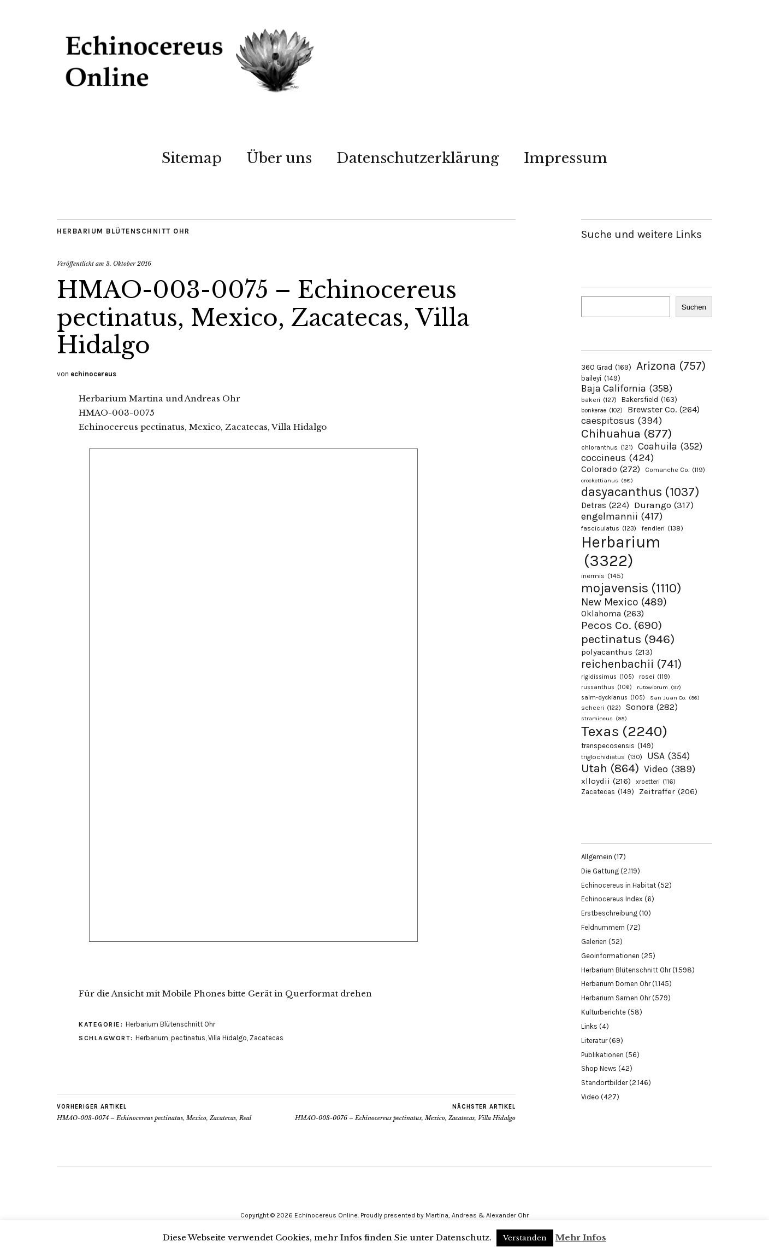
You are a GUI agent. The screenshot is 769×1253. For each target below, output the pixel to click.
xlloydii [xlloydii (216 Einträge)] (606, 781)
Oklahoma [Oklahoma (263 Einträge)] (612, 613)
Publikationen (602, 1055)
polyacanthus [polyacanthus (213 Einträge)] (617, 652)
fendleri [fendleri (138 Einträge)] (662, 528)
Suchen (694, 307)
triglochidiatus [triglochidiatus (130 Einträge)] (611, 757)
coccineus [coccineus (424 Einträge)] (617, 458)
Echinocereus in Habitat (618, 885)
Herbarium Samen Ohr (615, 998)
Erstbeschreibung (609, 913)
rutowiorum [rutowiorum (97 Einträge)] (659, 687)
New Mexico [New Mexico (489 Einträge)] (624, 602)
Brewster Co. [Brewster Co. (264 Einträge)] (664, 409)
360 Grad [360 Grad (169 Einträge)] (606, 367)
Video (590, 1097)
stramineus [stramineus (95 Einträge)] (604, 718)
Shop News (599, 1068)
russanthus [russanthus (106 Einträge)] (606, 687)
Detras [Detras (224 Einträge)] (605, 505)
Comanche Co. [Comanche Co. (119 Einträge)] (675, 470)
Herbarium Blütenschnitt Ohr (123, 231)
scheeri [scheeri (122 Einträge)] (601, 708)
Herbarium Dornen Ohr (615, 984)
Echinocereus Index (612, 899)
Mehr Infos (580, 1237)
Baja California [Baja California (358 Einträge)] (626, 388)
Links (589, 1026)
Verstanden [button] (525, 1238)
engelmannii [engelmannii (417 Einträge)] (621, 516)
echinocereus (93, 374)
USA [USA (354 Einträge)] (668, 755)
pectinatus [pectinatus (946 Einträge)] (628, 639)
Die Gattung (600, 871)
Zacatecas (266, 1038)
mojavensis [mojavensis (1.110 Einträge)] (631, 588)
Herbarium (151, 1038)
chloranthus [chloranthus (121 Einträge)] (607, 447)
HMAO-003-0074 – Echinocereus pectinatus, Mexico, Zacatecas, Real (154, 1112)
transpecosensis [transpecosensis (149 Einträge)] (617, 746)
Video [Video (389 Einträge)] (669, 769)
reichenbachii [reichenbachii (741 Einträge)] (631, 664)
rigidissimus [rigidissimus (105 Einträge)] (607, 676)
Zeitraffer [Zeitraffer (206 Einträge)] (668, 791)
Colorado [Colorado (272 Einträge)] (610, 469)
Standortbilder (604, 1083)
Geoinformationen (610, 956)
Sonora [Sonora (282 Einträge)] (652, 707)
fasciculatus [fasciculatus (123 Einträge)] (608, 528)
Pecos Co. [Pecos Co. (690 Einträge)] (621, 625)
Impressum (565, 158)
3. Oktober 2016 (128, 263)
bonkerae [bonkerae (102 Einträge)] (602, 410)
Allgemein (596, 857)
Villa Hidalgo (227, 1038)
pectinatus (188, 1038)
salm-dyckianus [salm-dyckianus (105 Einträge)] (613, 697)
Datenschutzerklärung (417, 158)
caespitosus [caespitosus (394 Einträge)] (621, 421)
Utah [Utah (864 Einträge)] (610, 768)
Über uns (279, 158)
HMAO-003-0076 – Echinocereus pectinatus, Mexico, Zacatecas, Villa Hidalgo (405, 1112)
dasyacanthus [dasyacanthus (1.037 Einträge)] (640, 492)
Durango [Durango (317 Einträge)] (664, 504)
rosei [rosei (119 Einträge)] (654, 676)
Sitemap (192, 158)
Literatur (594, 1040)
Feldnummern (603, 927)
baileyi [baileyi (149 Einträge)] (600, 378)
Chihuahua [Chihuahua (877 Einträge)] (626, 434)
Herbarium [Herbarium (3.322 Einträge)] (620, 551)
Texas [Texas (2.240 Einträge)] (624, 731)
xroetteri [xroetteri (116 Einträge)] (656, 781)
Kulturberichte (603, 1012)
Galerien (594, 941)
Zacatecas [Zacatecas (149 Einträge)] (607, 792)
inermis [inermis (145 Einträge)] (602, 576)
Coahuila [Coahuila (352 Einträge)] (670, 446)
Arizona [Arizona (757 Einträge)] (671, 365)
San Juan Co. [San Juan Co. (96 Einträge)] (675, 697)
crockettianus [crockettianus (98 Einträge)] (607, 480)
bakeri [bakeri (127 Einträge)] (599, 400)
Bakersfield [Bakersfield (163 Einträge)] (649, 399)
